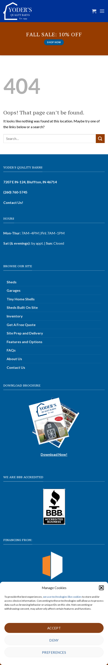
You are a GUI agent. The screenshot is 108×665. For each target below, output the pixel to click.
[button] (101, 588)
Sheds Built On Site (22, 307)
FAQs (11, 350)
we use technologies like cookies (62, 596)
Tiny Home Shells (21, 299)
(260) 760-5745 (15, 192)
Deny (54, 640)
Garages (14, 290)
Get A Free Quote (21, 325)
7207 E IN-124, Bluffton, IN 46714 (30, 182)
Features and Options (24, 342)
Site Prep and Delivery (25, 333)
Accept (54, 628)
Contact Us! (13, 202)
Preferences (54, 652)
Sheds (12, 282)
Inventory (15, 316)
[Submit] (100, 138)
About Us (14, 359)
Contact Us (16, 367)
